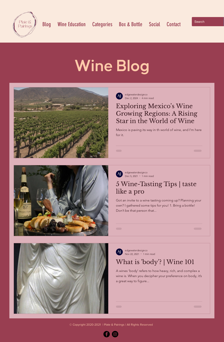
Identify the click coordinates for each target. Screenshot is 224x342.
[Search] (204, 21)
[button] (102, 24)
